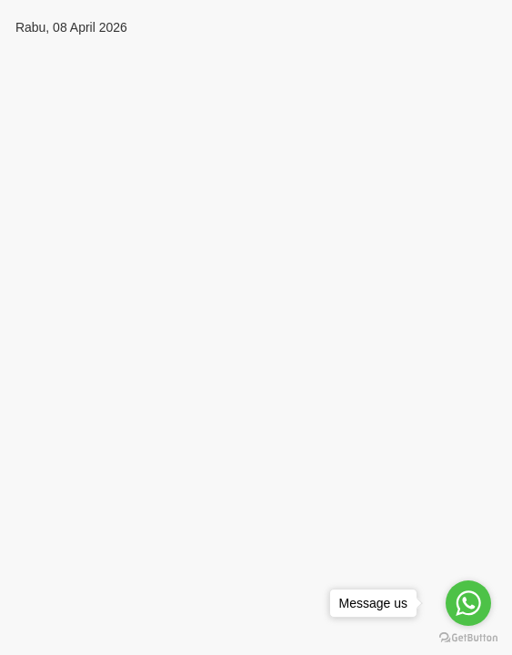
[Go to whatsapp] (468, 603)
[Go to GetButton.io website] (468, 637)
